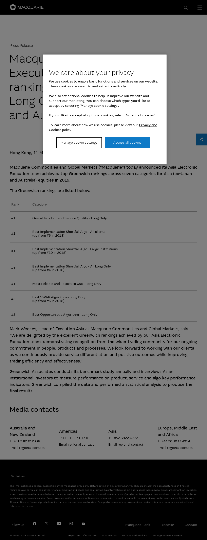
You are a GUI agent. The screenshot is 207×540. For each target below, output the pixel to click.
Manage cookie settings (79, 142)
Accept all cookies (127, 142)
